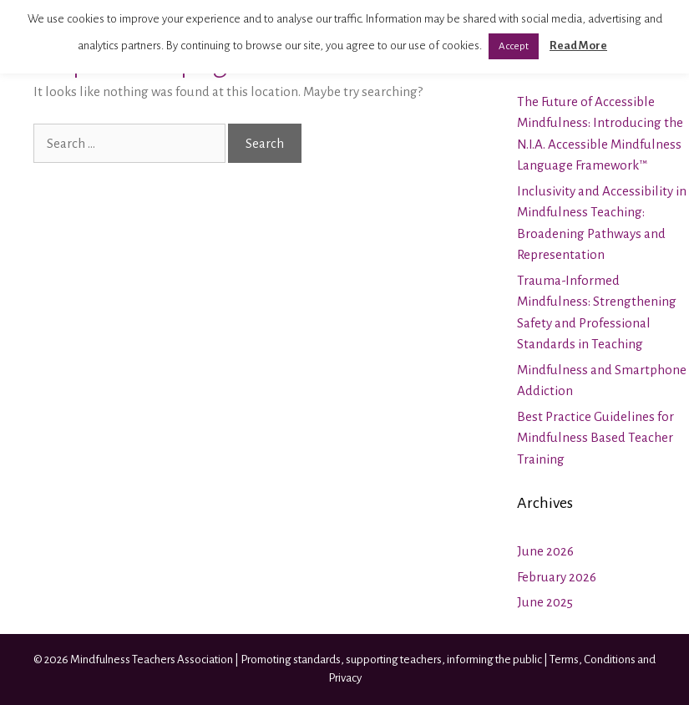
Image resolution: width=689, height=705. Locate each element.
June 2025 (545, 602)
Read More (578, 45)
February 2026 (556, 577)
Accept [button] (514, 46)
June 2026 (545, 551)
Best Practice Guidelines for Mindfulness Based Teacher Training (595, 437)
